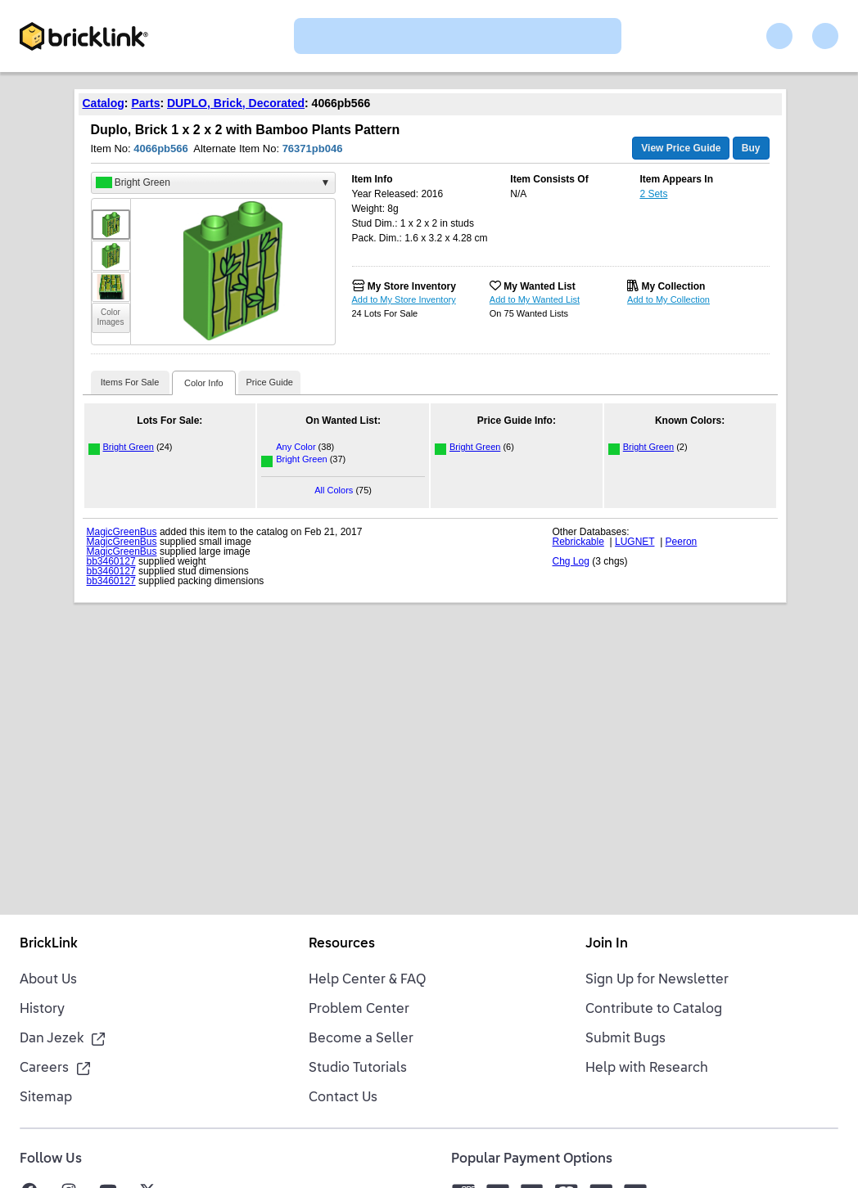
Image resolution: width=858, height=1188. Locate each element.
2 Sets (653, 194)
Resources (342, 944)
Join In (606, 944)
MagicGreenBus (122, 532)
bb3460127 (111, 561)
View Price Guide (680, 148)
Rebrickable (578, 541)
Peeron (682, 541)
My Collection (673, 286)
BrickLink (49, 944)
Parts (145, 103)
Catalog (103, 103)
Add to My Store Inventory (404, 299)
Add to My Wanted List (535, 299)
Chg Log (571, 561)
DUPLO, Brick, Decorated (236, 103)
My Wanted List (540, 286)
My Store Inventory (412, 286)
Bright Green (128, 447)
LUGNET (634, 541)
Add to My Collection (668, 299)
